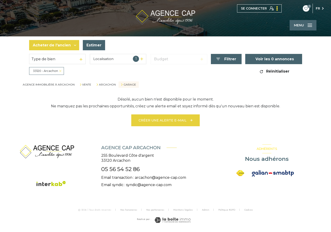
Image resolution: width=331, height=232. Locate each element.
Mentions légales (183, 210)
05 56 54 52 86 (120, 169)
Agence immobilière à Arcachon (49, 84)
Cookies (248, 210)
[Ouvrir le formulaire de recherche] (226, 59)
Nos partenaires (155, 210)
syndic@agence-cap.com (149, 185)
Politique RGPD (226, 210)
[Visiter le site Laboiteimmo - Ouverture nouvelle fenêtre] (172, 220)
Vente (86, 84)
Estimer (93, 45)
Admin (205, 210)
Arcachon (107, 84)
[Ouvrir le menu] (303, 25)
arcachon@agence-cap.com (160, 177)
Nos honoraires (128, 210)
